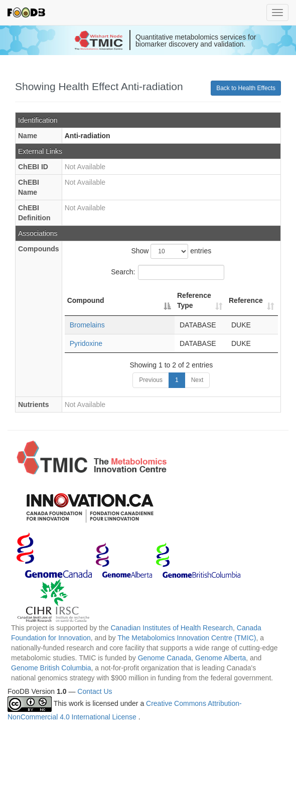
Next (197, 379)
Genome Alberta (220, 658)
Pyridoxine (86, 343)
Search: (167, 272)
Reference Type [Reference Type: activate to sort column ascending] (194, 300)
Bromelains (87, 325)
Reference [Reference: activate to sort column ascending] (246, 300)
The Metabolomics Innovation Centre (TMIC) (186, 638)
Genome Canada (165, 658)
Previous (151, 379)
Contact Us (94, 691)
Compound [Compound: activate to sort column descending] (85, 300)
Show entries (171, 251)
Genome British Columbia (51, 668)
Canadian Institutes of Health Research (171, 628)
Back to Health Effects (245, 88)
